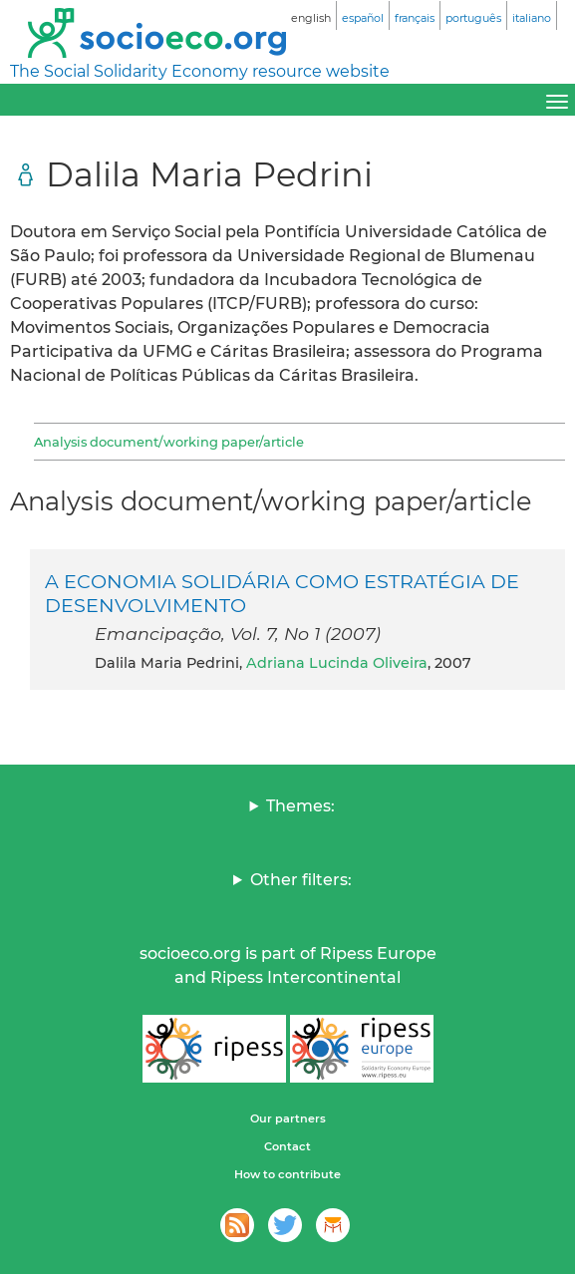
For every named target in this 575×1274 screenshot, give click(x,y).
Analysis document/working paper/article (169, 442)
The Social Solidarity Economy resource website (200, 71)
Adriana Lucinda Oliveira (337, 663)
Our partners (288, 1118)
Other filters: (301, 879)
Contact (287, 1146)
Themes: (300, 805)
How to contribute (287, 1174)
